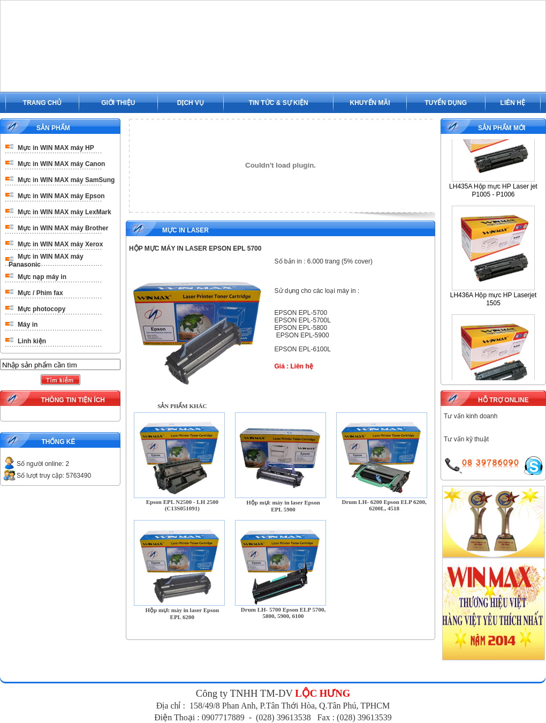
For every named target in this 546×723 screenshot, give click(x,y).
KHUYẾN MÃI (370, 103)
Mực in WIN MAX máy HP (56, 148)
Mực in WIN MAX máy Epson (61, 196)
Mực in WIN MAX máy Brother (63, 228)
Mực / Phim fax (40, 293)
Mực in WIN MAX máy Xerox (60, 244)
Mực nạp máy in (42, 277)
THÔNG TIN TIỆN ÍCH (73, 400)
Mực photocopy (41, 309)
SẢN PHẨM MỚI (501, 128)
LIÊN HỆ (512, 103)
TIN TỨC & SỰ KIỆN (278, 103)
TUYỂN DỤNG (445, 103)
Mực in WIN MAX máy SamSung (66, 180)
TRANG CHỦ (42, 103)
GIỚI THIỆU (118, 103)
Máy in (27, 324)
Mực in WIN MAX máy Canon (61, 164)
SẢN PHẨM (53, 128)
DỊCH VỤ (190, 103)
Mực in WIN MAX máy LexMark (64, 212)
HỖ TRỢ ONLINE (503, 400)
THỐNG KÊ (58, 442)
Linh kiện (32, 341)
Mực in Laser (185, 230)
